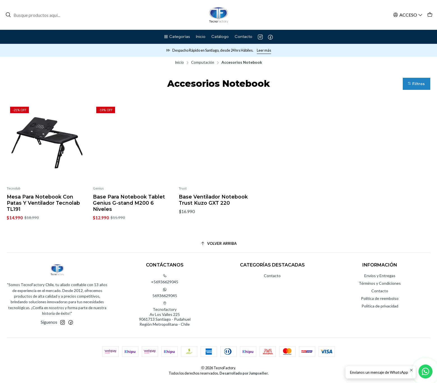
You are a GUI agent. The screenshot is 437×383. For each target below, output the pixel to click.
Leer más (264, 50)
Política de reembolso (380, 298)
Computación (202, 63)
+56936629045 (164, 279)
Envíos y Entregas (379, 275)
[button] (177, 37)
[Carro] (430, 14)
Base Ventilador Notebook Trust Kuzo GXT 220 (213, 200)
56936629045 (164, 293)
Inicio (179, 63)
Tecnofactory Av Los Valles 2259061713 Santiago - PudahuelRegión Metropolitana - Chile (165, 314)
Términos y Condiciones (380, 283)
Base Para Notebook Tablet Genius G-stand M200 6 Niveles (129, 203)
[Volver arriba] (218, 243)
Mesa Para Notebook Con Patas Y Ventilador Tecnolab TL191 (43, 203)
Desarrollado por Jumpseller (243, 373)
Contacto (272, 275)
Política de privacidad (380, 306)
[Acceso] (408, 14)
